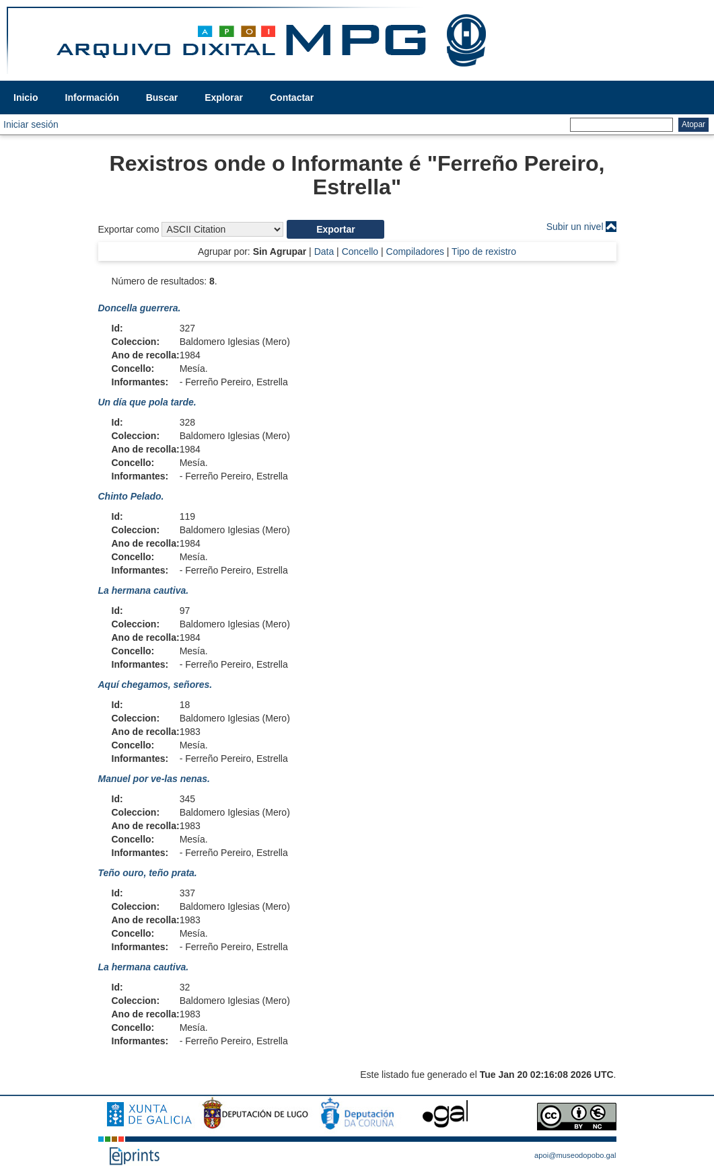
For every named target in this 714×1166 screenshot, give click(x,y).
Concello (360, 251)
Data (324, 251)
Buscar (162, 97)
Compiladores (415, 251)
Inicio (25, 97)
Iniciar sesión (31, 124)
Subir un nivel (575, 226)
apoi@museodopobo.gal (575, 1155)
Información (92, 97)
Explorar (224, 97)
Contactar (292, 97)
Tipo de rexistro (484, 251)
